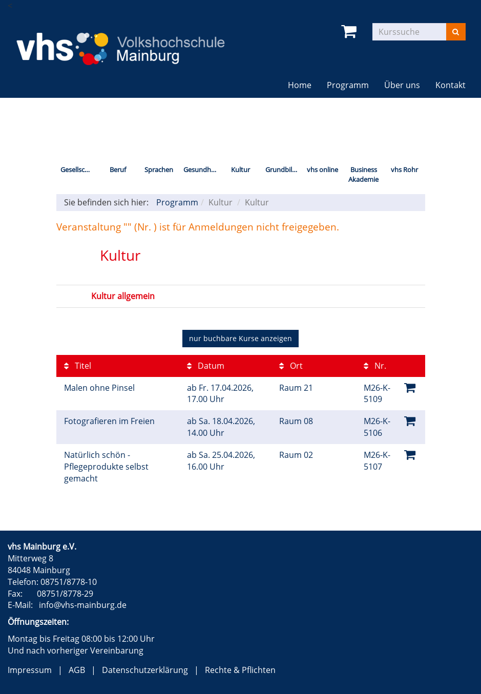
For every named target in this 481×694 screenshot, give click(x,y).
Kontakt (450, 85)
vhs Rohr (404, 169)
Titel (77, 365)
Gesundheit (201, 169)
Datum (205, 365)
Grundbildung (283, 169)
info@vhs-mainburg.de (83, 605)
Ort (291, 365)
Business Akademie (363, 174)
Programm (348, 85)
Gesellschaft (78, 169)
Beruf (118, 169)
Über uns (402, 85)
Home (299, 85)
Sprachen (158, 169)
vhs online (322, 169)
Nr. (375, 365)
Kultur (240, 169)
